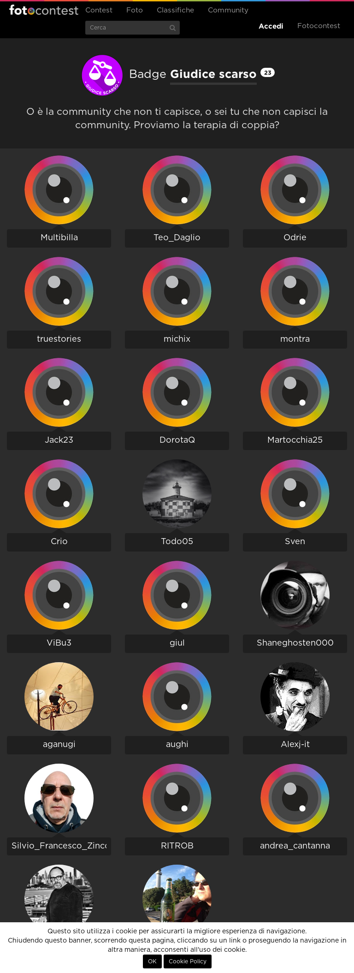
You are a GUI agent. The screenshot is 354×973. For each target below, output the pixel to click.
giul (177, 643)
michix (177, 339)
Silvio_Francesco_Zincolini (67, 846)
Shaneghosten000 (295, 643)
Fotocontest (43, 10)
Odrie (295, 238)
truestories (59, 339)
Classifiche (175, 10)
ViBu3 (59, 643)
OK (152, 961)
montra (295, 339)
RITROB (177, 846)
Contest (98, 10)
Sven (295, 542)
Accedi (271, 26)
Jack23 (59, 440)
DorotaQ (177, 440)
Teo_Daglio (177, 238)
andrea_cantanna (295, 846)
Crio (59, 542)
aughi (177, 745)
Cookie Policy (187, 961)
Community (228, 10)
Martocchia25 (295, 440)
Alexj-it (295, 745)
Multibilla (59, 238)
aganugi (59, 745)
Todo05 (177, 542)
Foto (134, 10)
